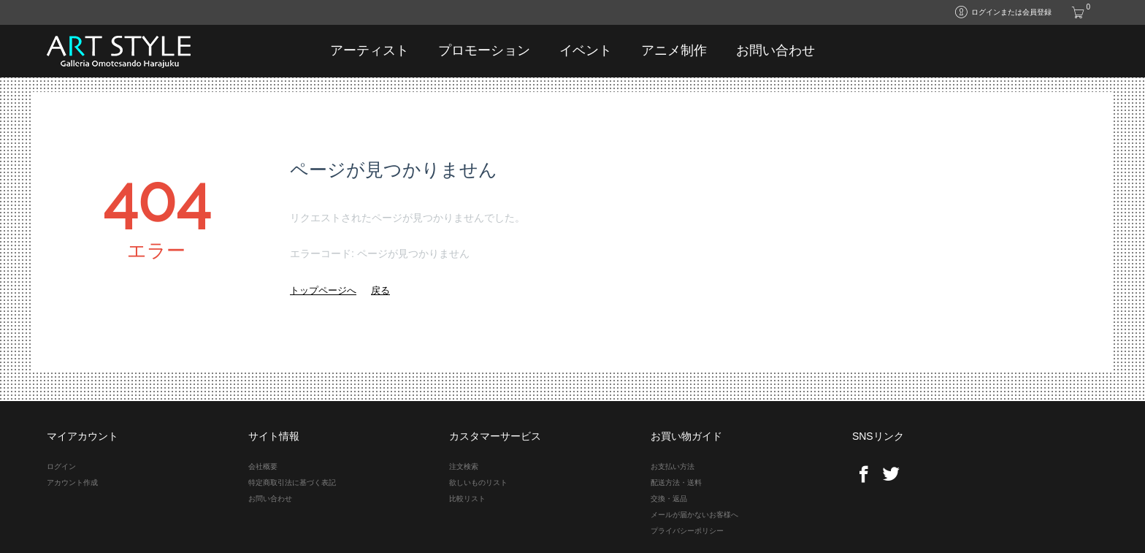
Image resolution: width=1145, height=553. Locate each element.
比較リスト (467, 499)
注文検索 (463, 466)
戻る (380, 290)
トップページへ (323, 290)
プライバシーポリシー (687, 531)
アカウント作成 (72, 482)
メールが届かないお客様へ (694, 515)
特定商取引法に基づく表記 (292, 482)
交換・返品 (669, 499)
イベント (585, 50)
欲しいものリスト (478, 482)
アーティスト (369, 50)
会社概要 (262, 466)
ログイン (61, 466)
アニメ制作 (674, 50)
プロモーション (484, 50)
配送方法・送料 (676, 482)
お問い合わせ (775, 50)
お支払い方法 (672, 466)
